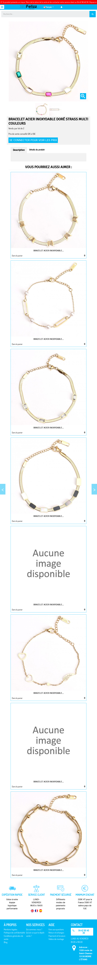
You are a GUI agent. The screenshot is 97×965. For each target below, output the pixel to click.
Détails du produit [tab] (37, 150)
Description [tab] (19, 150)
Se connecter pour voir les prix (33, 140)
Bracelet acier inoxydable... (48, 250)
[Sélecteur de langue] (48, 7)
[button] (82, 932)
